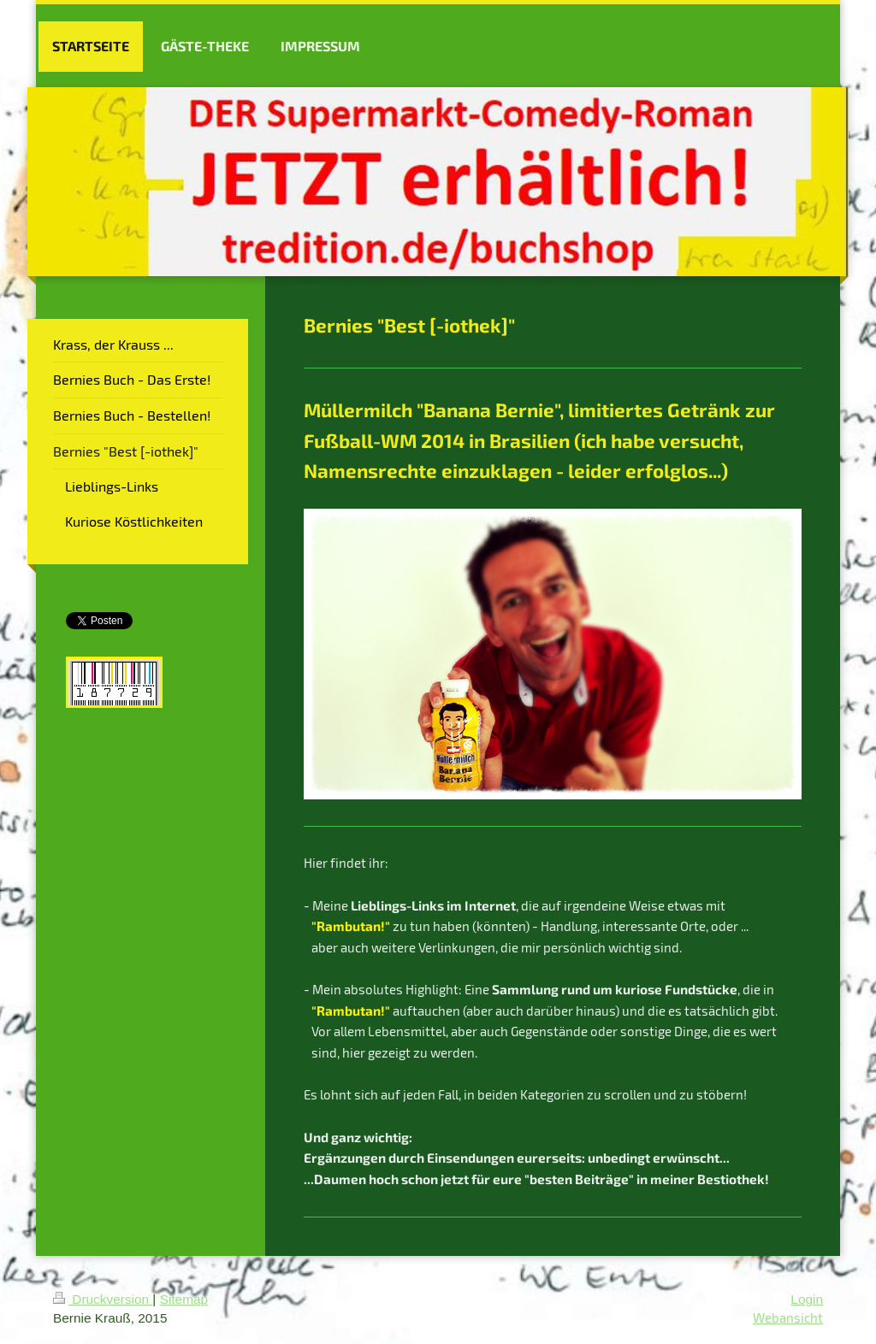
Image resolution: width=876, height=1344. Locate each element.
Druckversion (102, 1299)
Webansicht (788, 1317)
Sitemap (184, 1299)
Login (806, 1299)
